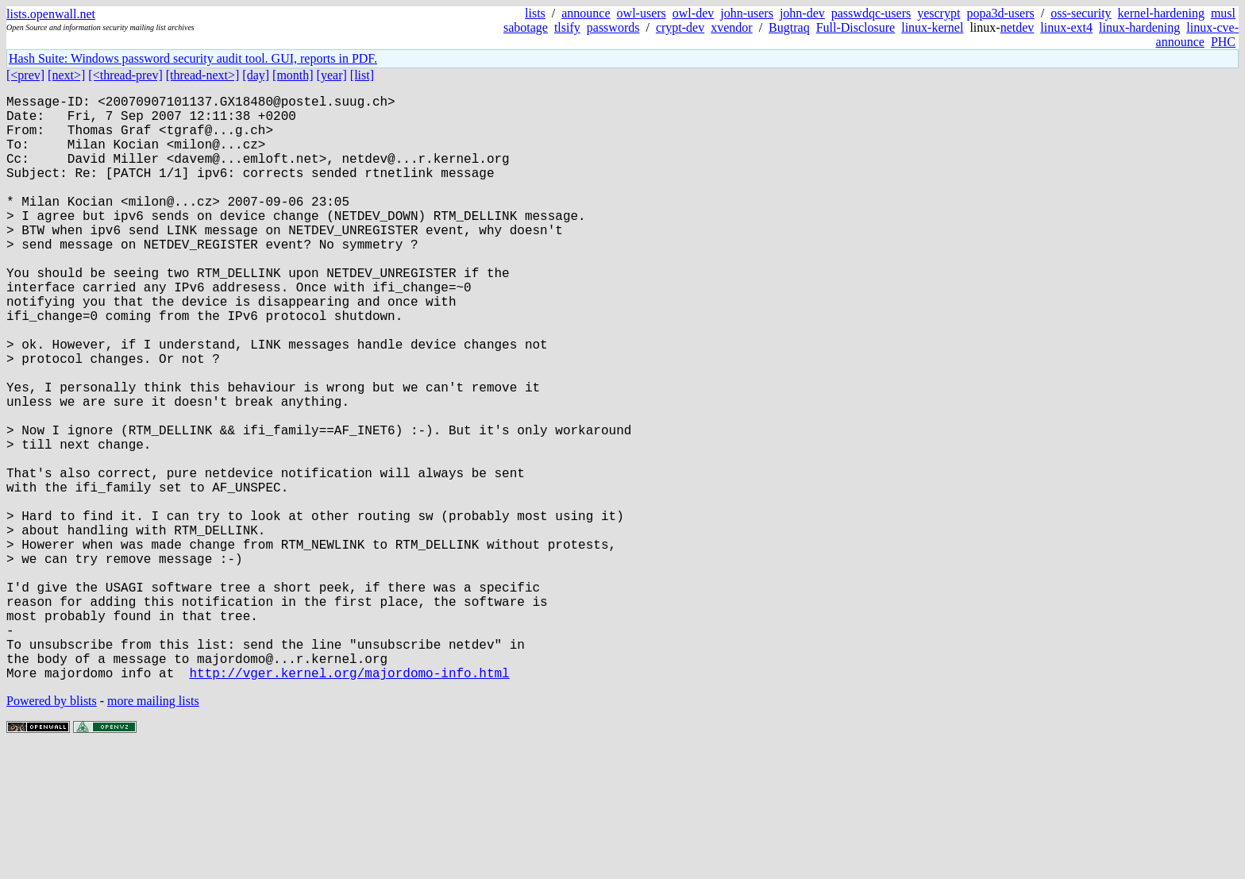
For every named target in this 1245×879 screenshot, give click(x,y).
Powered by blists (51, 831)
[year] (332, 75)
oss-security (1080, 13)
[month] (293, 75)
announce (585, 13)
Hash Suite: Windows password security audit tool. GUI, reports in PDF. (193, 58)
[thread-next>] (203, 75)
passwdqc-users (871, 13)
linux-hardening (1139, 27)
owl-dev (693, 13)
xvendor (731, 27)
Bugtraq (789, 27)
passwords (613, 27)
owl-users (641, 13)
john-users (746, 13)
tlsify (567, 27)
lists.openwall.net (50, 14)
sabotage (525, 27)
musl (1223, 13)
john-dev (802, 13)
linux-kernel (932, 27)
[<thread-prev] (125, 75)
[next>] (66, 75)
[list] (362, 75)
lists (535, 13)
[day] (255, 75)
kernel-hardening (1161, 13)
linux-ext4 (1066, 27)
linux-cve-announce (1197, 34)
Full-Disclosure (856, 27)
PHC (1223, 41)
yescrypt (938, 13)
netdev (1017, 27)
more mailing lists (153, 831)
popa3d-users (1000, 13)
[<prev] (25, 75)
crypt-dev (680, 27)
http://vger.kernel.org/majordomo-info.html (349, 803)
